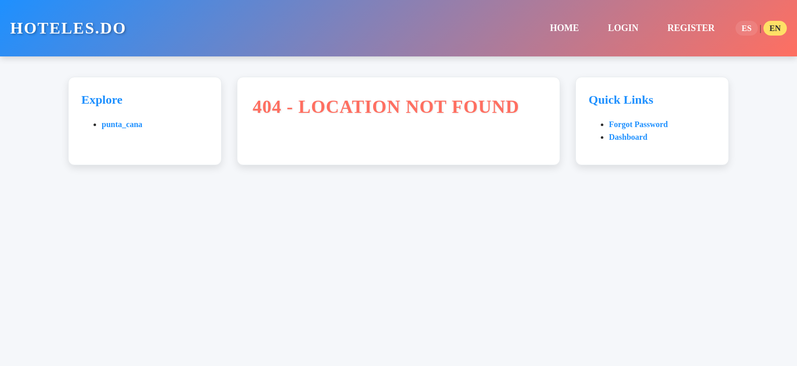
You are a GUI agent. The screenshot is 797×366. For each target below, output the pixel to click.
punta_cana (122, 124)
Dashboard (628, 137)
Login (623, 28)
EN (775, 28)
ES (747, 28)
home (564, 28)
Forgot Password (638, 124)
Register (691, 28)
